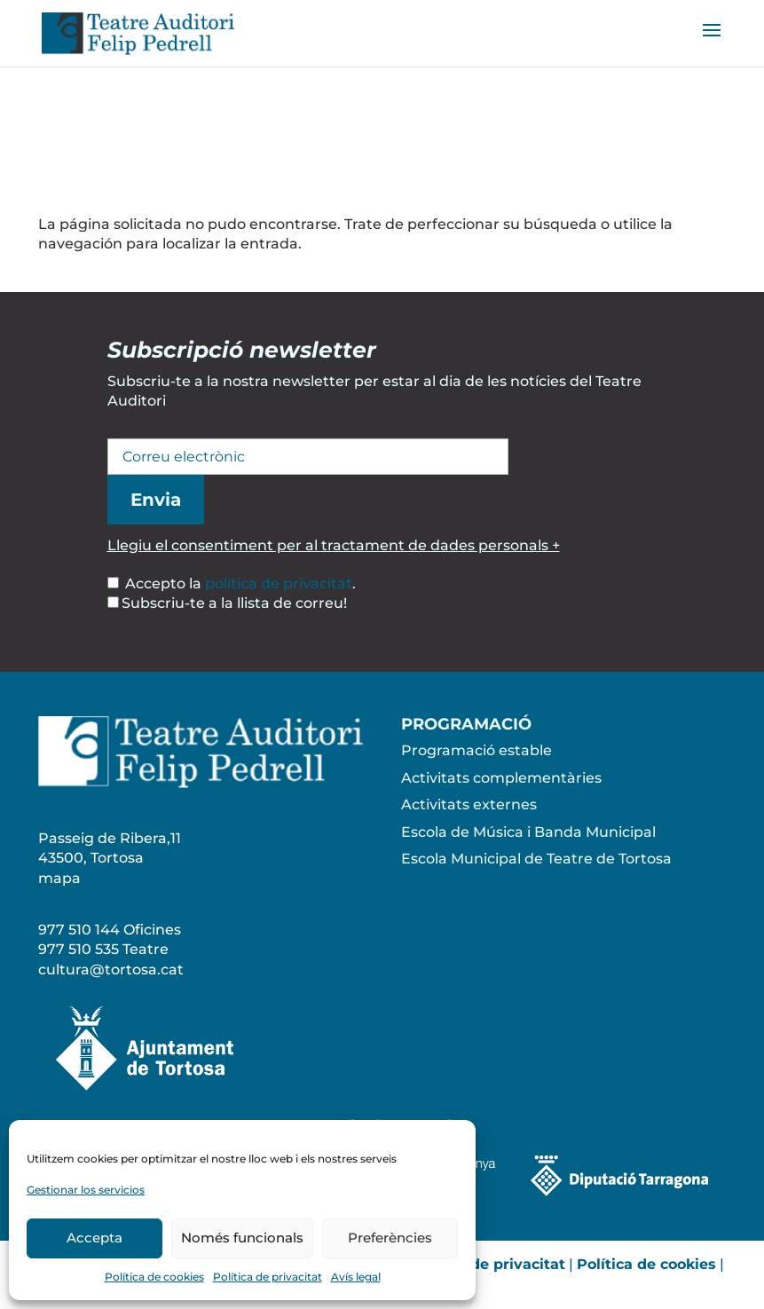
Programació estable (476, 750)
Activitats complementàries (501, 777)
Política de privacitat (267, 1276)
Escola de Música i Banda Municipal (528, 832)
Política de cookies (154, 1276)
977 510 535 (78, 949)
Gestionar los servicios (86, 1189)
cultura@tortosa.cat (111, 969)
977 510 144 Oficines (109, 929)
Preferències (390, 1237)
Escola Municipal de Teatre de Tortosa (536, 858)
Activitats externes (469, 804)
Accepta (94, 1237)
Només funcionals (242, 1237)
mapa (59, 878)
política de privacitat (278, 583)
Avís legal (356, 1276)
